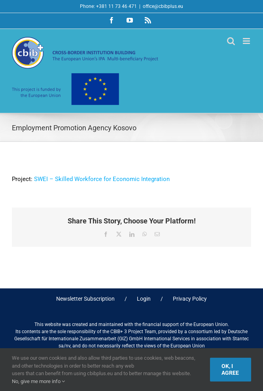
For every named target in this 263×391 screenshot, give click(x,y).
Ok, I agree (230, 369)
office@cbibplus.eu (163, 6)
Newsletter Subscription (85, 299)
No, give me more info (38, 381)
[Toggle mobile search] (231, 41)
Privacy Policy (190, 299)
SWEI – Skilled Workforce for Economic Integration (102, 179)
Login (144, 299)
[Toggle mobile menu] (247, 41)
